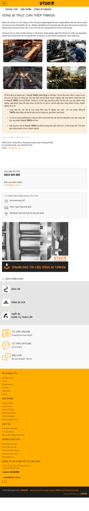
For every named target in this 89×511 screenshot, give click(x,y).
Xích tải (15, 289)
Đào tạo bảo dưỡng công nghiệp (13, 435)
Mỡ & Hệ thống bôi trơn (10, 419)
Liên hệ (4, 394)
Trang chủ (11, 9)
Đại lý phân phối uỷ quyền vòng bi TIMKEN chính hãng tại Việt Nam (54, 490)
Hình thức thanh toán (9, 454)
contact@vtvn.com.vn (15, 148)
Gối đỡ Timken (7, 406)
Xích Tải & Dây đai (8, 416)
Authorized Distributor (72, 494)
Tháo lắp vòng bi (8, 432)
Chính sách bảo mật (9, 447)
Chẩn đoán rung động (9, 428)
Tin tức (4, 381)
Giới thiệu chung (7, 378)
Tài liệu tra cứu (7, 384)
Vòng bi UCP (18, 302)
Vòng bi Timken (42, 9)
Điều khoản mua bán (9, 444)
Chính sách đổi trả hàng (10, 450)
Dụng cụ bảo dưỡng (8, 413)
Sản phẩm (25, 9)
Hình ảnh (5, 388)
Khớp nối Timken (8, 410)
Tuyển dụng (6, 391)
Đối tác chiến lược (8, 457)
